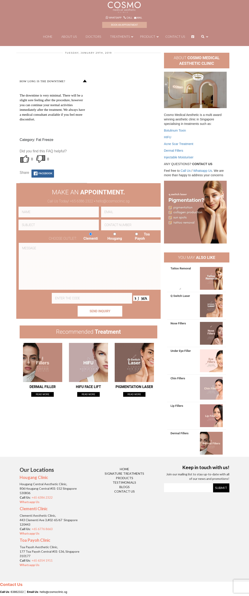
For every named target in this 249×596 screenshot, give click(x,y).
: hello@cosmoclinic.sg (47, 592)
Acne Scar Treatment (178, 144)
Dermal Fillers (173, 150)
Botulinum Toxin (175, 130)
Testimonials (124, 482)
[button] (53, 81)
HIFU (167, 137)
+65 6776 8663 (42, 529)
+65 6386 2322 (42, 497)
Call (128, 18)
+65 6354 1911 (42, 560)
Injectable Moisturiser (178, 157)
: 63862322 (12, 592)
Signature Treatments (124, 473)
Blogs (124, 487)
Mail (138, 18)
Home (124, 469)
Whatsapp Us (202, 170)
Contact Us (124, 491)
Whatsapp (114, 18)
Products (124, 478)
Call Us (186, 170)
